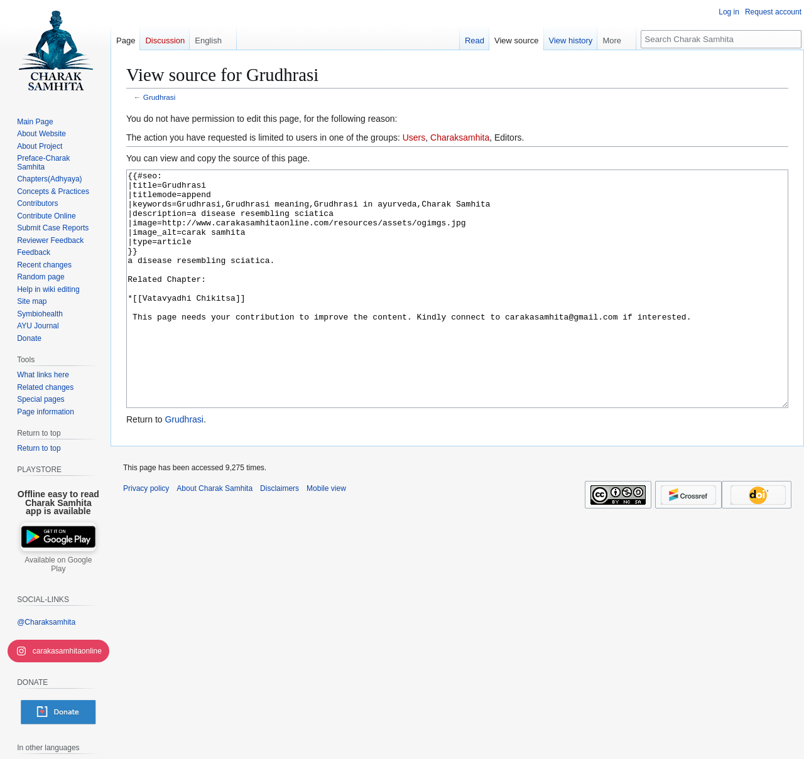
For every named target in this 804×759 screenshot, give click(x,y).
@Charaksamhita (46, 622)
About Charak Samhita (215, 535)
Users (414, 137)
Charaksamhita (459, 137)
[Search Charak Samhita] (721, 39)
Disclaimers (279, 535)
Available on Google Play (58, 564)
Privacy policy (146, 535)
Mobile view (326, 535)
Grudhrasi (159, 97)
